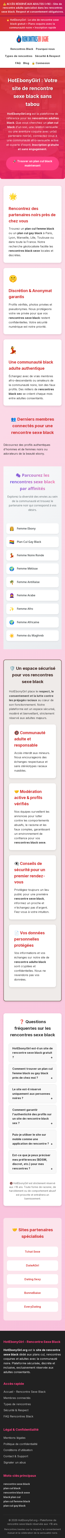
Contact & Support (15, 1456)
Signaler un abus (14, 1462)
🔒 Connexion (41, 63)
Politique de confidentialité (20, 1444)
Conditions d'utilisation (18, 1450)
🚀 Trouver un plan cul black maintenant (32, 163)
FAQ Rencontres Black (18, 1416)
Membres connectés (17, 1398)
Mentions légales (14, 1437)
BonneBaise (32, 1293)
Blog (26, 63)
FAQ (18, 63)
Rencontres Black (21, 49)
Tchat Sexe (32, 1251)
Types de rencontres (18, 56)
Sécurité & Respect (47, 56)
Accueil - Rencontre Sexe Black (24, 1391)
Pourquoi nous (45, 49)
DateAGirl (32, 1265)
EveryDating (32, 1306)
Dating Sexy (32, 1279)
